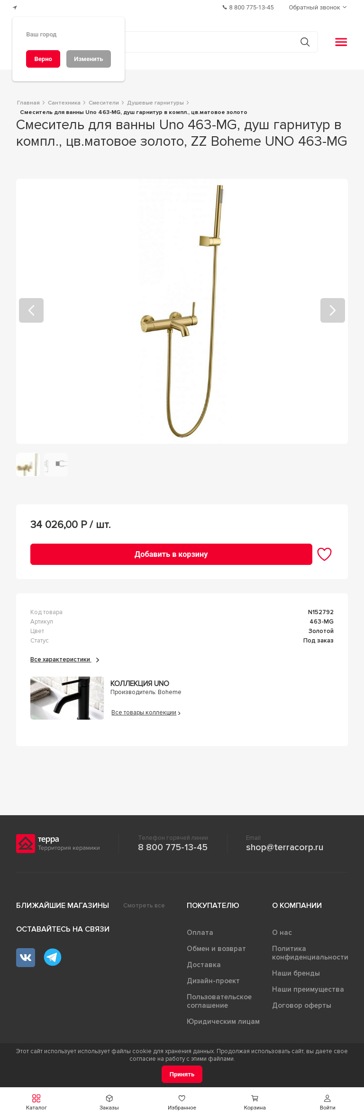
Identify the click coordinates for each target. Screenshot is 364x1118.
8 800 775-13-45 (173, 847)
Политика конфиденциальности (310, 952)
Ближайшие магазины (62, 905)
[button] (327, 1102)
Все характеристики (64, 659)
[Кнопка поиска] (305, 42)
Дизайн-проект (213, 981)
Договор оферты (301, 1005)
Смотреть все (144, 905)
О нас (282, 932)
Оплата (200, 932)
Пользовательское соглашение (219, 1001)
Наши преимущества (308, 989)
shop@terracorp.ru (284, 847)
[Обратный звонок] (319, 7)
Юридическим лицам (223, 1021)
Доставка (204, 964)
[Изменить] (88, 59)
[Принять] (182, 1074)
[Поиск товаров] (177, 42)
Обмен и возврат (216, 948)
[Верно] (43, 59)
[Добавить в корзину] (171, 554)
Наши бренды (296, 973)
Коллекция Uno (139, 683)
